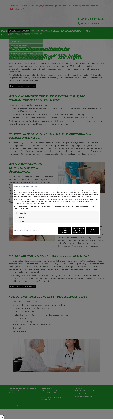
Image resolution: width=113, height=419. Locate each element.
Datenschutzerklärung (21, 230)
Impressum (33, 230)
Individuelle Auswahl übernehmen (70, 230)
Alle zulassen (89, 230)
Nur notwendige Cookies (50, 230)
